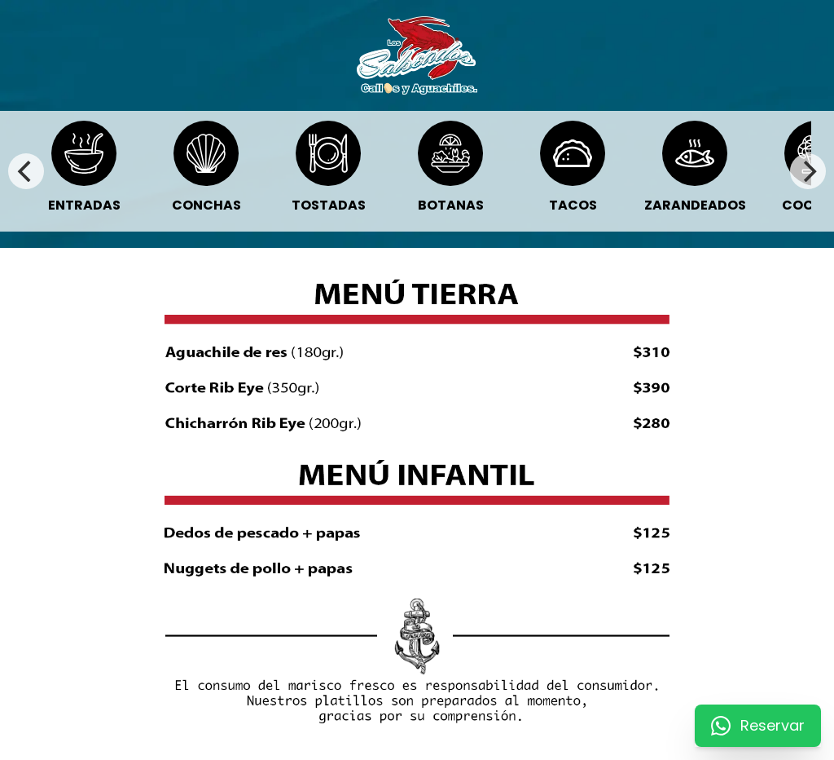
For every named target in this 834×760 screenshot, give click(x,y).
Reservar (758, 725)
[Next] (808, 171)
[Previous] (26, 171)
